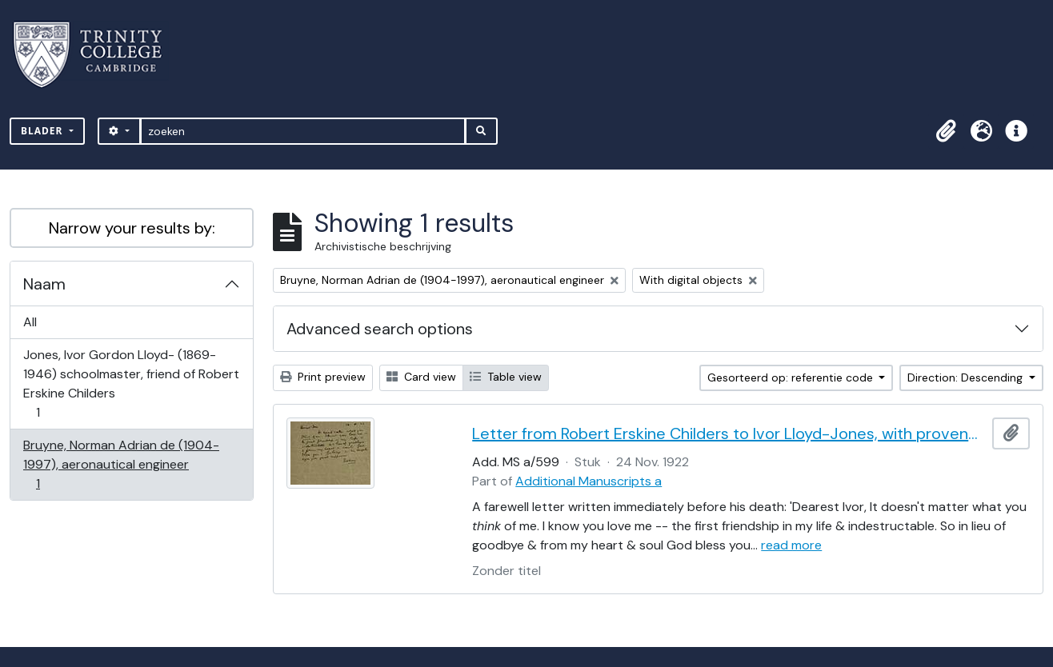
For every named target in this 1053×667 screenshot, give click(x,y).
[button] (945, 131)
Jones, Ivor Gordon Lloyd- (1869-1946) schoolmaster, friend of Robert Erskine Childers (130, 383)
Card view (421, 376)
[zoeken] (303, 131)
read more (791, 545)
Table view (506, 376)
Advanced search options (379, 328)
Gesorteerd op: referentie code (791, 377)
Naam (44, 284)
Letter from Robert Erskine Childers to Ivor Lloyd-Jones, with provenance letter (729, 433)
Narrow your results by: (132, 228)
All (30, 322)
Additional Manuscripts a (588, 481)
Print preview (323, 376)
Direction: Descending (966, 377)
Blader (43, 131)
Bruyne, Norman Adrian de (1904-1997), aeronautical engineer (120, 464)
